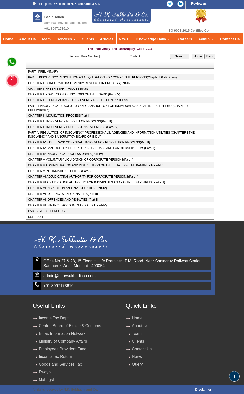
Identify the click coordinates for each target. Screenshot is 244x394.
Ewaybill (46, 372)
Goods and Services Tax (60, 364)
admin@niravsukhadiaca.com (65, 23)
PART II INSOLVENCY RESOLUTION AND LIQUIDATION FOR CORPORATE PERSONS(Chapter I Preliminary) (102, 77)
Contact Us (230, 39)
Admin (205, 39)
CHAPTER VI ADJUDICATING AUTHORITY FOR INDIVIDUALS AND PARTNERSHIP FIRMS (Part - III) (96, 182)
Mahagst (46, 380)
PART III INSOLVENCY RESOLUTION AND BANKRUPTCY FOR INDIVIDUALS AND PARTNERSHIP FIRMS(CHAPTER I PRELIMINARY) (108, 108)
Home (8, 39)
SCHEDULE (36, 217)
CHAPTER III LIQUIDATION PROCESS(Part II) (59, 115)
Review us (199, 3)
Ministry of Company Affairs (63, 341)
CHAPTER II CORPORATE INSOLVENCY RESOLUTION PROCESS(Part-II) (79, 83)
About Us (27, 39)
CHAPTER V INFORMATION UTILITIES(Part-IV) (60, 171)
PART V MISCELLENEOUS (46, 211)
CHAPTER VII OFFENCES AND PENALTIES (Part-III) (64, 199)
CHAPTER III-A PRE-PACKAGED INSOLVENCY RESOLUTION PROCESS (78, 100)
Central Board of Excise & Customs (70, 326)
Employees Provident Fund (62, 349)
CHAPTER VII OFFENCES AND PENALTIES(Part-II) (63, 194)
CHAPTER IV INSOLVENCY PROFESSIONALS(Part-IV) (65, 154)
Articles (107, 39)
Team (46, 39)
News (123, 39)
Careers (185, 39)
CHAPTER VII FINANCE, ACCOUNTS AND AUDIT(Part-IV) (67, 205)
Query (137, 364)
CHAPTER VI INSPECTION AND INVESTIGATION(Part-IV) (67, 188)
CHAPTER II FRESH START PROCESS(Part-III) (60, 88)
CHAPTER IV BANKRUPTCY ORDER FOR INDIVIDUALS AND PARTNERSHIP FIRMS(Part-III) (91, 148)
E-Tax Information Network (62, 333)
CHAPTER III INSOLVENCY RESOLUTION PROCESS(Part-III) (70, 121)
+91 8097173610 (58, 286)
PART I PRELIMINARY (43, 71)
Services (66, 39)
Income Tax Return (55, 356)
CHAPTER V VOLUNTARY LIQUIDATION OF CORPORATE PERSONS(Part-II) (80, 159)
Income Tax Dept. (54, 318)
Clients (88, 39)
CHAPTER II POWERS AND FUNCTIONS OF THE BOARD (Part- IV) (74, 94)
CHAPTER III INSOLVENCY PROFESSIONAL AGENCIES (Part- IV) (73, 127)
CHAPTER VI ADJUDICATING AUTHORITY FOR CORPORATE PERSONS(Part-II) (83, 176)
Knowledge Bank (153, 39)
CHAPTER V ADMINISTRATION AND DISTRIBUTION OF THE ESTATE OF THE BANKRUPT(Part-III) (95, 165)
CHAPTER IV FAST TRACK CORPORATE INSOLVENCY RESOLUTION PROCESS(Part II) (89, 142)
